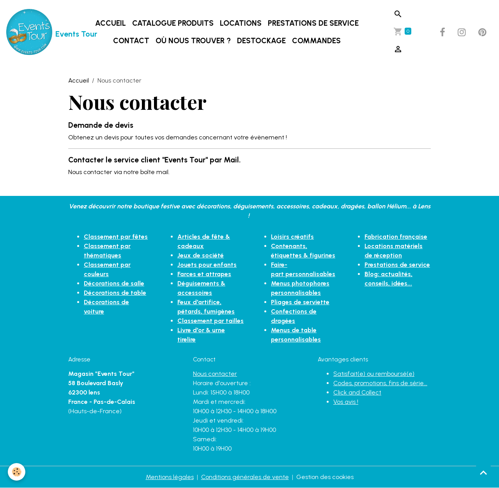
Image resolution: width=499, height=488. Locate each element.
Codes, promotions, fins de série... (380, 383)
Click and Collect (357, 392)
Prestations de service (313, 23)
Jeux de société (200, 255)
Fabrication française (396, 236)
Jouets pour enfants (207, 264)
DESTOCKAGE (261, 40)
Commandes (316, 40)
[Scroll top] (483, 472)
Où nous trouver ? (193, 40)
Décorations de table (115, 292)
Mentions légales (170, 477)
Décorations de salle (114, 283)
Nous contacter (215, 373)
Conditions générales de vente (245, 477)
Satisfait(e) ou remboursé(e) (373, 373)
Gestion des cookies (325, 477)
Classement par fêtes (116, 236)
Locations (241, 23)
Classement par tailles (210, 320)
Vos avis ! (345, 401)
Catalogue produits (173, 23)
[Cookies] (16, 472)
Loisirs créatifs (292, 236)
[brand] (36, 32)
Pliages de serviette (300, 302)
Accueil (110, 23)
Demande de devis (100, 125)
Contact (131, 40)
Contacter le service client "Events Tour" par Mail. (154, 159)
